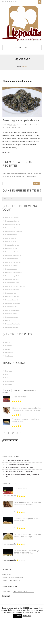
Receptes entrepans (12, 296)
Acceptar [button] (18, 616)
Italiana (7, 378)
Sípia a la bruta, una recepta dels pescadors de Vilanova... (27, 503)
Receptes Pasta (10, 320)
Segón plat (9, 356)
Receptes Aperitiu (11, 235)
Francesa (8, 371)
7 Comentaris (17, 127)
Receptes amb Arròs (12, 221)
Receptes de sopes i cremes (15, 286)
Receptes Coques (11, 248)
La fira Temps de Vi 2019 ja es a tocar (17, 460)
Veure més (27, 616)
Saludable (8, 385)
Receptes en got (10, 293)
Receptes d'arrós (24, 125)
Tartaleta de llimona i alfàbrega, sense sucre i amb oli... (27, 552)
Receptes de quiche (12, 283)
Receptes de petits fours (13, 272)
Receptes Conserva (12, 245)
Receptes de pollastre (12, 276)
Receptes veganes (11, 327)
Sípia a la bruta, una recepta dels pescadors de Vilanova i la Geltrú (26, 409)
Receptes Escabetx (11, 300)
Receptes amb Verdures (13, 231)
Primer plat (9, 352)
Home (19, 67)
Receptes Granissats (12, 310)
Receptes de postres (12, 279)
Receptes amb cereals (12, 224)
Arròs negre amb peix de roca (21, 120)
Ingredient (8, 346)
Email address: (7, 591)
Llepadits (7, 127)
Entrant (7, 342)
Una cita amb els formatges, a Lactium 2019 (19, 471)
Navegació (22, 47)
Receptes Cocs (10, 238)
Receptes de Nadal (11, 266)
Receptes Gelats (11, 307)
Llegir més (6, 152)
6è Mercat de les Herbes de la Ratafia (17, 464)
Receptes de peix (35, 125)
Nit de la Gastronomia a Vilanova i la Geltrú (19, 468)
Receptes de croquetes (13, 262)
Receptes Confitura (11, 241)
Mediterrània (9, 381)
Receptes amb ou (11, 228)
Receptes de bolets (11, 252)
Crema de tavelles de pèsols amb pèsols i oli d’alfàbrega (27, 536)
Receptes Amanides (12, 217)
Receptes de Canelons (13, 255)
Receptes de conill (11, 259)
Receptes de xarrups (12, 290)
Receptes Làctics (11, 314)
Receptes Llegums (11, 317)
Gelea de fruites (19, 397)
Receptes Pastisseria (12, 324)
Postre (7, 349)
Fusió (7, 374)
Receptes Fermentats (12, 303)
